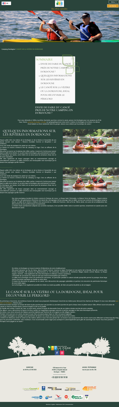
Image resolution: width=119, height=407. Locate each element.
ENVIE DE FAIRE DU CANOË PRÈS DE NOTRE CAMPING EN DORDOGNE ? (57, 67)
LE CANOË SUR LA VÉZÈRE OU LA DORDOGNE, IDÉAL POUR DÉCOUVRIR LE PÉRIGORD (55, 93)
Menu (113, 2)
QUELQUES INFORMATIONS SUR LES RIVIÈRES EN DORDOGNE (56, 79)
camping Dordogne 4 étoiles (37, 122)
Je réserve (113, 6)
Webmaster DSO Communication (64, 404)
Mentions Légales (50, 404)
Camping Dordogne (8, 49)
